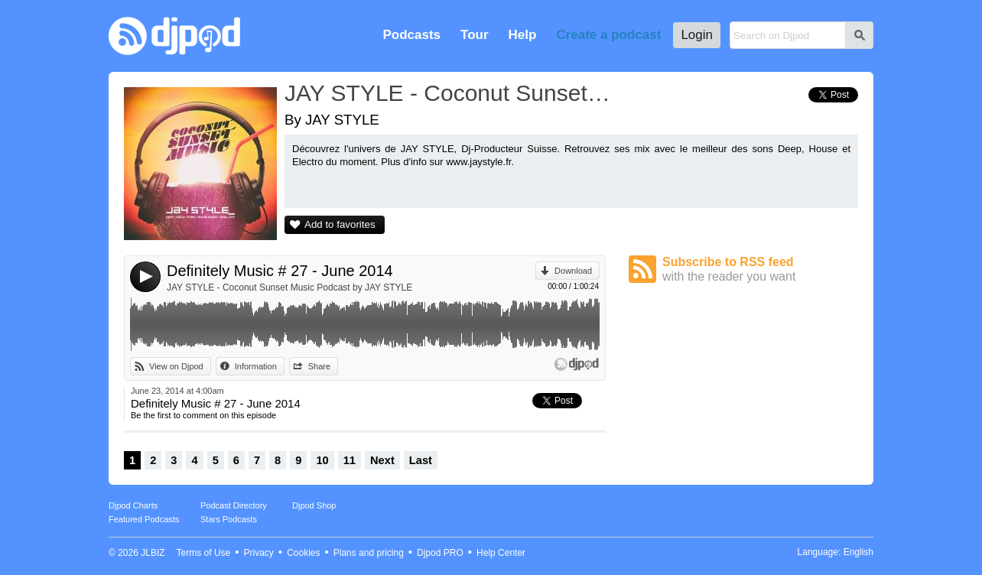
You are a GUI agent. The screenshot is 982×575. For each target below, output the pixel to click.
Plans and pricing (368, 552)
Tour (474, 35)
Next (382, 460)
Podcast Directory (233, 505)
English (858, 552)
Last (420, 460)
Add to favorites (340, 224)
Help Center (500, 552)
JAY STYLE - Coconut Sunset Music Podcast (449, 93)
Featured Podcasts (144, 519)
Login (697, 35)
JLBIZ (152, 552)
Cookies (303, 552)
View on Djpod (176, 366)
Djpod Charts (133, 505)
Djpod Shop (314, 505)
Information (256, 366)
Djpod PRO (440, 552)
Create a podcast (608, 35)
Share (319, 366)
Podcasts (411, 35)
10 (322, 460)
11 (349, 460)
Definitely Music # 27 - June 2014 (280, 270)
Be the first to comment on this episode (203, 415)
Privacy (259, 552)
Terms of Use (204, 552)
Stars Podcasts (228, 519)
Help (523, 35)
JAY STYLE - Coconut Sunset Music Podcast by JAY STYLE (289, 287)
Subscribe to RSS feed (760, 269)
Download (573, 270)
